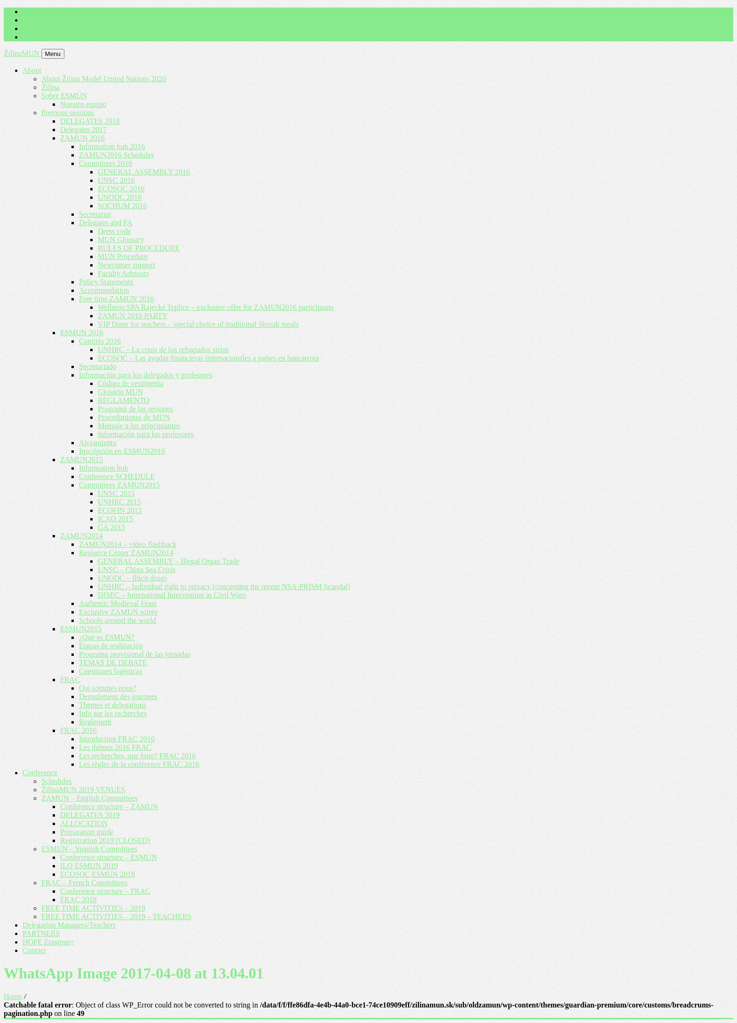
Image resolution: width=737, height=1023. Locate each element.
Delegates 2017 (83, 130)
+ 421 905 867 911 (51, 20)
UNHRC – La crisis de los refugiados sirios (163, 350)
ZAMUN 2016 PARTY (133, 316)
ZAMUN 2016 (82, 138)
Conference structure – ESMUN (108, 857)
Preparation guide (86, 832)
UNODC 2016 (119, 197)
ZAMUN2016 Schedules (116, 155)
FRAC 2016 (78, 730)
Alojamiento (98, 443)
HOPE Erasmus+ (48, 942)
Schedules (56, 781)
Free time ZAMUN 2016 (116, 299)
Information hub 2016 (112, 146)
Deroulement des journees (118, 696)
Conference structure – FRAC (105, 891)
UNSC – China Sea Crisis (136, 570)
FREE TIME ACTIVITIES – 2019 (93, 908)
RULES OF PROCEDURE (139, 248)
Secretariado (98, 366)
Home (13, 996)
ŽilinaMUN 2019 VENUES (83, 790)
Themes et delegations (112, 705)
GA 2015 (111, 527)
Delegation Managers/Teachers (69, 925)
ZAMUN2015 (81, 460)
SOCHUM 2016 (122, 206)
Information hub (103, 468)
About (32, 70)
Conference (40, 773)
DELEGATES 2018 (90, 121)
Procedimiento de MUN (134, 417)
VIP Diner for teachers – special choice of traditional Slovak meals (198, 324)
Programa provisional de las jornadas (134, 654)
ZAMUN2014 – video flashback (128, 544)
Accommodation (104, 290)
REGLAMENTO (123, 400)
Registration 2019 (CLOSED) (105, 840)
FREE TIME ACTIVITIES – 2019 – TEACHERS (116, 917)
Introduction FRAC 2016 (117, 739)
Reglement (95, 722)
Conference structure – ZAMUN (109, 807)
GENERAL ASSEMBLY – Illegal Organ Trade (168, 561)
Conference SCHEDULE (117, 476)
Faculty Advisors (123, 273)
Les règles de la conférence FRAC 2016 (139, 764)
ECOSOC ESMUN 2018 (97, 874)
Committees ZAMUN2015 (119, 485)
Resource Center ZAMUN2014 (126, 553)
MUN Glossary (121, 240)
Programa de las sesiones (135, 409)
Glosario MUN (120, 392)
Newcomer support (126, 265)
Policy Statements (106, 282)
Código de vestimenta (131, 383)
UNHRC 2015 (119, 502)
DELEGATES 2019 (90, 815)
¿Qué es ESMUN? (106, 637)
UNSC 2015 (116, 493)
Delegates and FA (105, 223)
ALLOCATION (84, 823)
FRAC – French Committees (84, 883)
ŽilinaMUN (22, 53)
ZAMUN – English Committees (89, 798)
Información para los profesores (146, 434)
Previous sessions (67, 113)
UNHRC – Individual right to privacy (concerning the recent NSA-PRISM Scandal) (224, 586)
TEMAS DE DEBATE (113, 663)
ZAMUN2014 (81, 536)
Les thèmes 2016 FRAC (115, 747)
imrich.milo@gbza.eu (55, 12)
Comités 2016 (100, 341)
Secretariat (95, 214)
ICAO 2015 (115, 519)
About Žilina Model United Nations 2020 (103, 79)
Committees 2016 (105, 163)
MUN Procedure (123, 256)
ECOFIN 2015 (120, 510)
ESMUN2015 (81, 629)
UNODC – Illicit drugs (132, 578)
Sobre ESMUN (64, 96)
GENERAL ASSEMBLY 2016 (144, 172)
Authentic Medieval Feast (118, 603)
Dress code (114, 231)
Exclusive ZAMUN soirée (118, 612)
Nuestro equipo (83, 104)
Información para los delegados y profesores (145, 375)
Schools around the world (117, 620)
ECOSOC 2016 (121, 189)
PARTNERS (41, 933)
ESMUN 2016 (81, 333)
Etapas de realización (111, 646)
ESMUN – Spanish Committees (89, 849)
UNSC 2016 (116, 180)
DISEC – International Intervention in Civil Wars (172, 595)
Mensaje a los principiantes (139, 426)
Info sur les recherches (113, 713)
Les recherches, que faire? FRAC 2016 (137, 756)
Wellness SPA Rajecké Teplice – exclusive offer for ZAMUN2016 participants (216, 307)
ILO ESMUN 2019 (89, 866)
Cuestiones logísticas (110, 671)
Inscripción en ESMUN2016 (122, 451)
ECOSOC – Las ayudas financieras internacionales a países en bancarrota (208, 358)
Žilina (50, 87)
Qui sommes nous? (107, 688)
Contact (34, 950)
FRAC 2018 (78, 900)
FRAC (70, 680)
